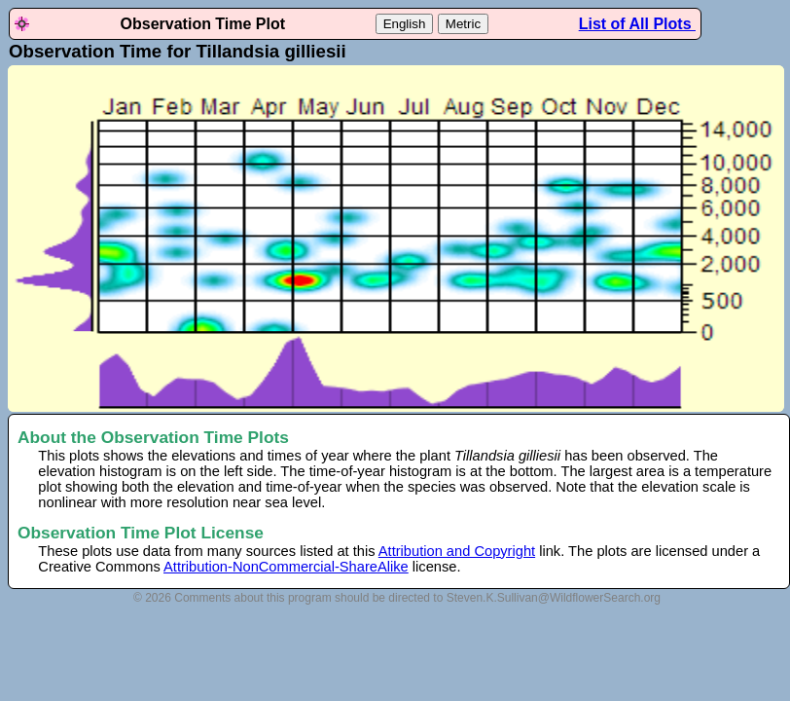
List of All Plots (637, 24)
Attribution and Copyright (456, 551)
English (404, 24)
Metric (463, 24)
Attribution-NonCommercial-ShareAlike (286, 566)
